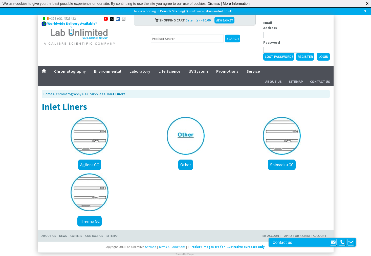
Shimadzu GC (281, 164)
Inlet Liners (116, 94)
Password (271, 42)
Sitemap (296, 81)
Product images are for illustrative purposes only (227, 247)
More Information (236, 4)
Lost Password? (279, 56)
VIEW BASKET (224, 20)
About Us (273, 81)
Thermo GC (90, 221)
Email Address (270, 25)
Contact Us (320, 81)
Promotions (227, 71)
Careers (76, 236)
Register (305, 56)
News (63, 236)
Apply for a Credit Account (305, 236)
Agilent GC (89, 164)
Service (253, 71)
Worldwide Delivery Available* (72, 23)
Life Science (170, 71)
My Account (272, 236)
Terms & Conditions (172, 247)
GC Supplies (94, 94)
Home (47, 94)
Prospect (191, 254)
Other (185, 164)
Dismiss (214, 4)
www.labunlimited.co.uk (214, 11)
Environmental (107, 71)
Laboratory (139, 71)
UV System (198, 71)
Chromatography (70, 71)
